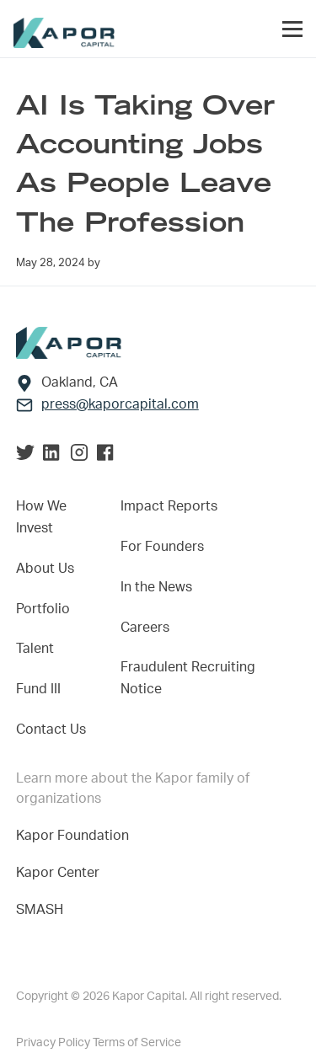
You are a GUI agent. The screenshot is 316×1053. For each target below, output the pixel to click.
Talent (35, 648)
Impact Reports (169, 506)
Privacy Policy (54, 1043)
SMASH (39, 910)
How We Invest (41, 517)
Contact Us (51, 729)
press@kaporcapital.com (120, 404)
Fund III (38, 689)
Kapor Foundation (76, 835)
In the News (156, 587)
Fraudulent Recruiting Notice (188, 678)
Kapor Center (61, 872)
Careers (145, 627)
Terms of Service (137, 1043)
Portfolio (43, 609)
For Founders (162, 546)
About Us (45, 568)
